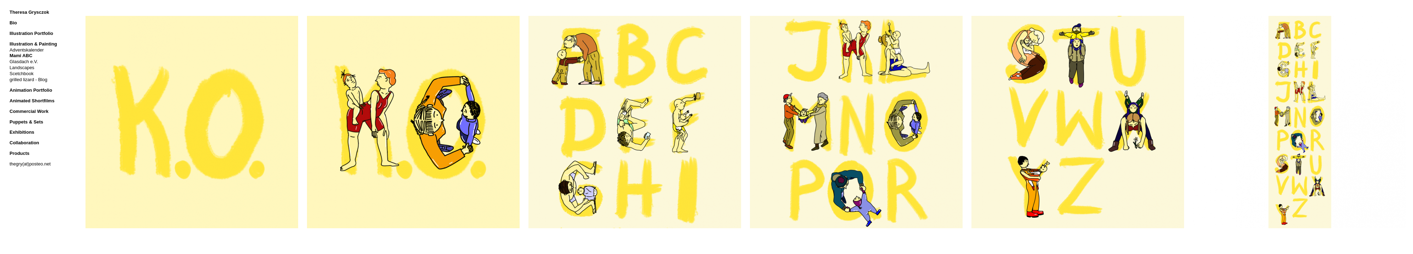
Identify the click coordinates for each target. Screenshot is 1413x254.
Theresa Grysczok (29, 12)
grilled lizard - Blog (28, 79)
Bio (13, 22)
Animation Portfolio (31, 90)
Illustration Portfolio (31, 33)
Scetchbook (22, 73)
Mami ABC (21, 55)
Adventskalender (27, 50)
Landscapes (22, 67)
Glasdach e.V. (24, 61)
